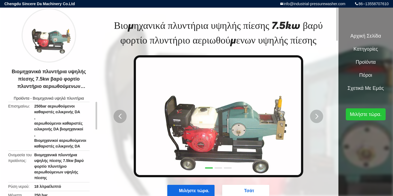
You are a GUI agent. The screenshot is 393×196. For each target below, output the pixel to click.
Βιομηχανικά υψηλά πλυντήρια (58, 98)
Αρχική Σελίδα (365, 36)
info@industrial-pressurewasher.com (315, 4)
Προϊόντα (21, 98)
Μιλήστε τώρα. (366, 114)
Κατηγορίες (365, 49)
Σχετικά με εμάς (365, 88)
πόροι (365, 75)
